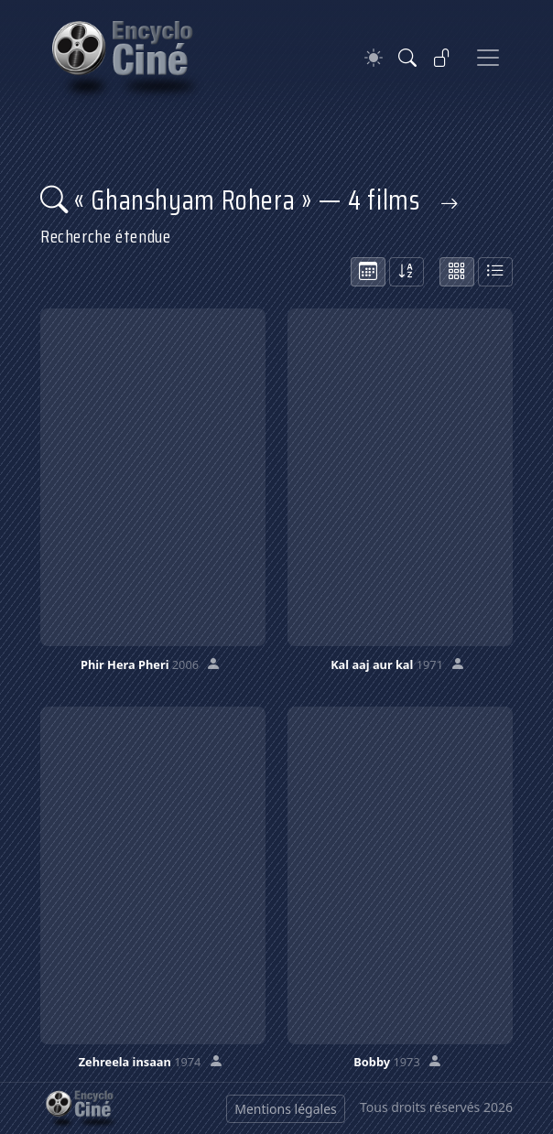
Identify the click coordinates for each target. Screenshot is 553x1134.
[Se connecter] (442, 57)
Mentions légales (285, 1109)
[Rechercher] (407, 57)
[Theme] (373, 58)
